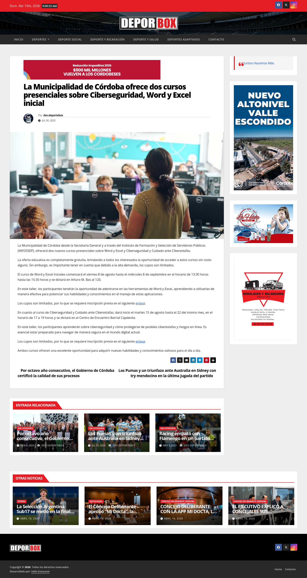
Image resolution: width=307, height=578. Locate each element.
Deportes (41, 39)
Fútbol (21, 501)
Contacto (216, 39)
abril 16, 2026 (29, 518)
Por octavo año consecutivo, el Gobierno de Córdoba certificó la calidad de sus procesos (66, 373)
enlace (140, 303)
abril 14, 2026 (245, 518)
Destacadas (96, 501)
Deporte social (70, 39)
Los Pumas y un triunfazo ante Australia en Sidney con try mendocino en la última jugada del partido (167, 373)
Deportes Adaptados (183, 39)
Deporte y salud (146, 39)
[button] (294, 39)
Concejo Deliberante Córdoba (178, 501)
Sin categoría (25, 428)
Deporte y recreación (107, 39)
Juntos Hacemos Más (259, 63)
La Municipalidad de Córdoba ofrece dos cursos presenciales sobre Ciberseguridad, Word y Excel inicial (107, 94)
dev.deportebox (53, 115)
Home (278, 569)
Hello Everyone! (40, 571)
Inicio (18, 39)
